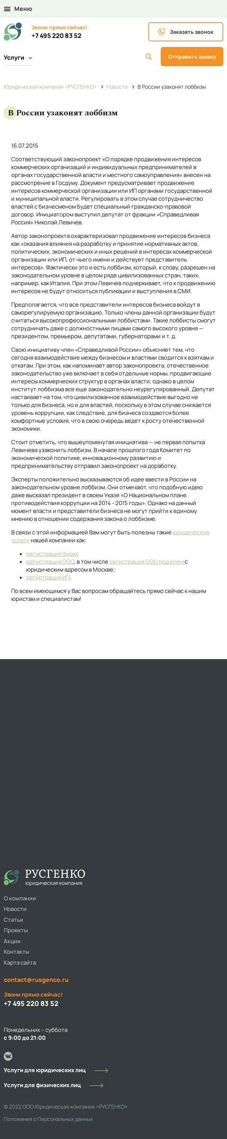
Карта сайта (20, 963)
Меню (18, 9)
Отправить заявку (192, 56)
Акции (12, 941)
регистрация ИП (48, 577)
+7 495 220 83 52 (56, 36)
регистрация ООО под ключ (146, 562)
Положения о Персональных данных (48, 1118)
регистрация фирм (51, 554)
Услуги (18, 57)
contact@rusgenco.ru (36, 980)
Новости (15, 909)
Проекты (16, 930)
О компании (20, 898)
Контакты (16, 952)
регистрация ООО (50, 562)
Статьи (13, 920)
